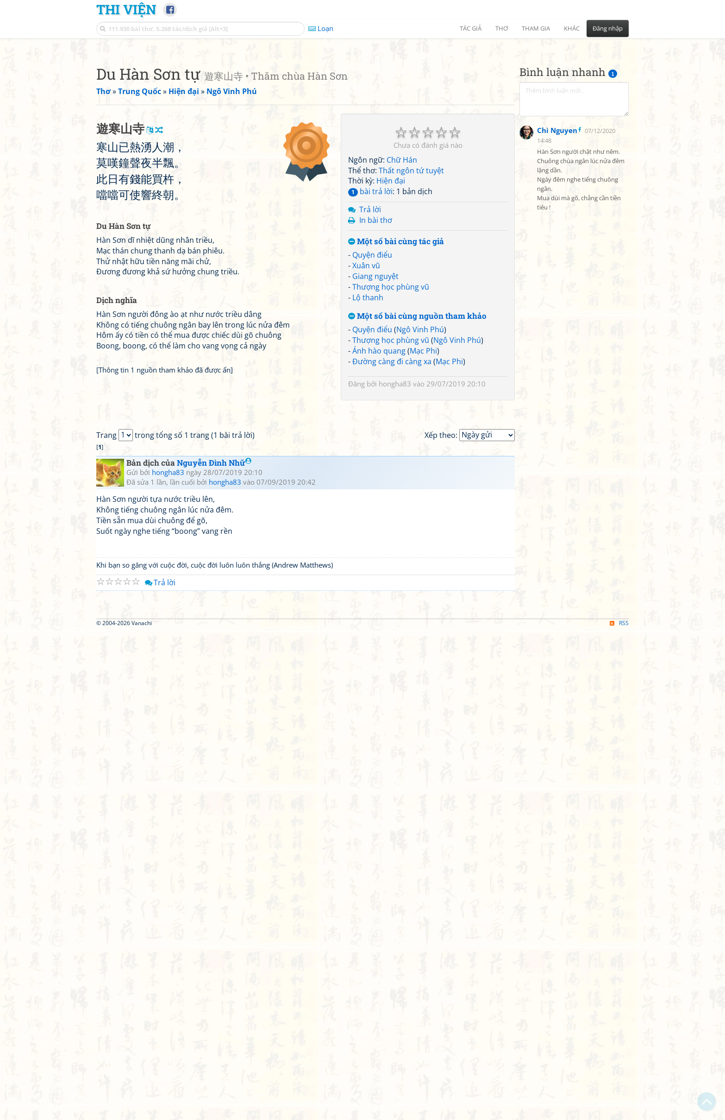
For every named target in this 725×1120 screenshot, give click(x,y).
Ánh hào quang (379, 480)
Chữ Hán (402, 290)
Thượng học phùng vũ (390, 416)
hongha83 (395, 513)
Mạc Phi (423, 480)
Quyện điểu (372, 385)
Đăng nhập (608, 28)
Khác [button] (572, 28)
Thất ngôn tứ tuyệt (411, 300)
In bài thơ (375, 350)
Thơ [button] (501, 28)
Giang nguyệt (375, 406)
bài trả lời (370, 321)
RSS (619, 1112)
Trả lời (370, 339)
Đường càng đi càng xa (391, 491)
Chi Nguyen (557, 356)
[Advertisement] (362, 109)
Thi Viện (126, 9)
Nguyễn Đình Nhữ (214, 822)
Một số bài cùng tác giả (396, 371)
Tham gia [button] (536, 28)
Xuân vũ (366, 395)
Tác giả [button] (470, 28)
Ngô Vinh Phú (420, 459)
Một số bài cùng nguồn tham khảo (417, 446)
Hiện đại (390, 310)
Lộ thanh (367, 427)
